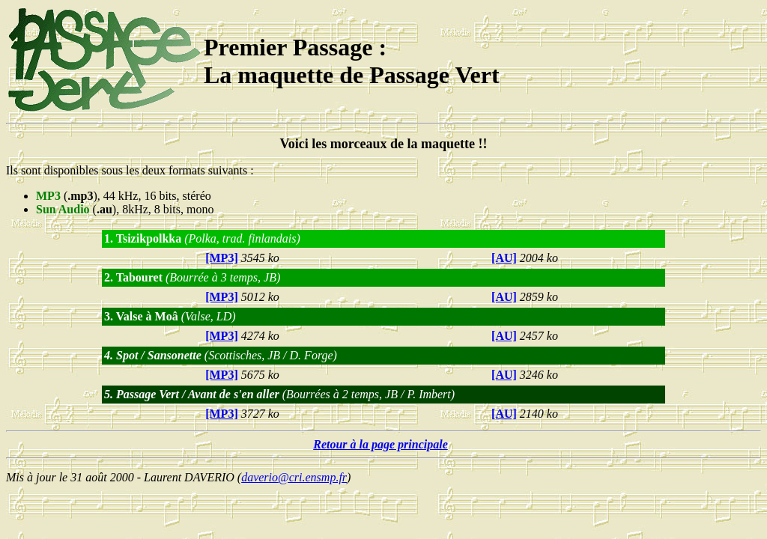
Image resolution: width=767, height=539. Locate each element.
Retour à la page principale (380, 444)
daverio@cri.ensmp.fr (294, 477)
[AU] (504, 258)
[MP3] (221, 258)
